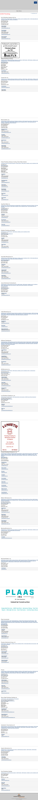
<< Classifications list (34, 13)
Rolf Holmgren (3, 140)
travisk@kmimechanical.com (5, 391)
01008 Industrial (21, 620)
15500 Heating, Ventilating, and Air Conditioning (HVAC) (18, 206)
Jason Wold (3, 382)
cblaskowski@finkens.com (5, 182)
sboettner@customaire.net (5, 87)
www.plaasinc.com (4, 624)
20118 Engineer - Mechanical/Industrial (19, 343)
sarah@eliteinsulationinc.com (6, 148)
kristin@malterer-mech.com (5, 523)
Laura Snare (3, 264)
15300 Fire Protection (7, 454)
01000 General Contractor (5, 560)
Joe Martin (3, 474)
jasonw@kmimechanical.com (5, 385)
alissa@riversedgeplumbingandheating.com (8, 700)
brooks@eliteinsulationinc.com (6, 132)
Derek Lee (3, 404)
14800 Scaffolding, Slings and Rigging (28, 621)
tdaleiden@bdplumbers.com (5, 34)
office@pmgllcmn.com (4, 646)
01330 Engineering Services (11, 726)
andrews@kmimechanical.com (6, 372)
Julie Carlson (3, 184)
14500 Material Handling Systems (17, 621)
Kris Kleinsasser (4, 708)
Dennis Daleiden (4, 36)
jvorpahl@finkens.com (4, 199)
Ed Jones (3, 471)
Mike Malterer (3, 508)
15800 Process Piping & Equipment (10, 122)
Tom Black (3, 134)
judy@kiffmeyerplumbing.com (6, 359)
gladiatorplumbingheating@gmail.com (7, 233)
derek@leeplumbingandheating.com (7, 406)
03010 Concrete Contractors (13, 560)
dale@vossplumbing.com (5, 780)
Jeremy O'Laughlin (4, 660)
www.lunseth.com (4, 457)
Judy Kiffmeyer (3, 356)
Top (36, 797)
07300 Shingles (3, 205)
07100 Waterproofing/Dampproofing (22, 726)
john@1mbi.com (3, 569)
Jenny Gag (3, 224)
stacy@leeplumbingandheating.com (6, 410)
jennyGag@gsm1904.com (5, 225)
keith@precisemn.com (4, 674)
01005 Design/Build (4, 726)
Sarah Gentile (3, 145)
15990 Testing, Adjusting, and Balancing (11, 19)
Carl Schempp (3, 485)
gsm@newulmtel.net (4, 209)
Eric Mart (2, 238)
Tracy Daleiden (3, 30)
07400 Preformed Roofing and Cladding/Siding (13, 205)
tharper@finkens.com (4, 195)
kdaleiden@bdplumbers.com (5, 38)
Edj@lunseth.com (4, 472)
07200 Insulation (30, 726)
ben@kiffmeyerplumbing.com (5, 364)
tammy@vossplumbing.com (5, 790)
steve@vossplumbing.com (5, 785)
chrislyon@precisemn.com (5, 688)
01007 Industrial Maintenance (14, 620)
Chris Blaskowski (4, 180)
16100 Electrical (32, 370)
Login (35, 2)
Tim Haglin (3, 536)
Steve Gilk (3, 782)
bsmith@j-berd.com (4, 326)
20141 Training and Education (10, 344)
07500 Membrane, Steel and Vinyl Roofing (27, 205)
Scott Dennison (4, 462)
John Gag (3, 214)
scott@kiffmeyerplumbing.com (6, 353)
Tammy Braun (3, 788)
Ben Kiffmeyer (3, 361)
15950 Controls (22, 79)
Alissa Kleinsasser (4, 714)
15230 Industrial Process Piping (27, 121)
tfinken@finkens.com (4, 165)
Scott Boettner (3, 86)
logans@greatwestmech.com (5, 278)
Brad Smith (3, 325)
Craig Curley (3, 756)
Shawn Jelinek (3, 467)
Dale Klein (3, 779)
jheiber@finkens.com (4, 186)
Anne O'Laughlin (4, 651)
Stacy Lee (3, 408)
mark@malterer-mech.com (5, 518)
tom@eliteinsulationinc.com (5, 137)
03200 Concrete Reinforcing (31, 560)
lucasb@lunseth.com (4, 493)
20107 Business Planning (9, 343)
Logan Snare (3, 275)
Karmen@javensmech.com (5, 295)
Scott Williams (3, 70)
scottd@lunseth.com (4, 465)
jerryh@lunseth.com (4, 479)
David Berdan (3, 321)
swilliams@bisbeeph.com (5, 73)
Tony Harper (3, 193)
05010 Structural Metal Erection (29, 620)
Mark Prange (3, 514)
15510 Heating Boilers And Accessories (14, 60)
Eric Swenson (3, 219)
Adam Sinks (3, 481)
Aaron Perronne (4, 635)
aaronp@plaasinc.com (4, 637)
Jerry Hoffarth (3, 478)
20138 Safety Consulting (29, 343)
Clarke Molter (3, 89)
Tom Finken (3, 174)
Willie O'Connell (4, 488)
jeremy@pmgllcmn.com (5, 662)
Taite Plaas (3, 629)
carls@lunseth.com (4, 486)
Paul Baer (3, 734)
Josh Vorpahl (3, 197)
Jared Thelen (3, 244)
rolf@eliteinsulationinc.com (5, 143)
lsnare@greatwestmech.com (5, 267)
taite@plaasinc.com (4, 633)
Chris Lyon (3, 685)
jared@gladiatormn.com (5, 247)
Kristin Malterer (4, 520)
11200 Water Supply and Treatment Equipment (8, 163)
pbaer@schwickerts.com (5, 736)
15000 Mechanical (4, 121)
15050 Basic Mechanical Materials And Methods (14, 121)
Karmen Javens (4, 293)
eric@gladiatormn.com (4, 242)
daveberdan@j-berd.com (5, 323)
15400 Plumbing (18, 163)
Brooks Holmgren (4, 129)
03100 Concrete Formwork (23, 560)
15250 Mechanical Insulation (26, 313)
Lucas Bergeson (4, 492)
